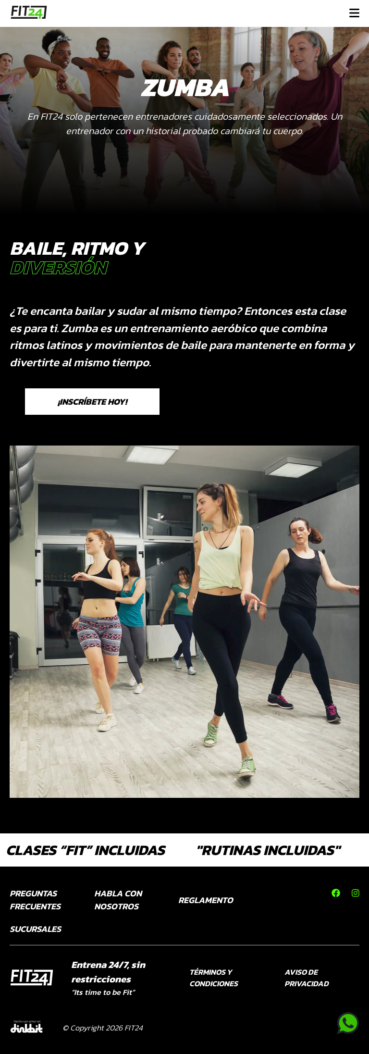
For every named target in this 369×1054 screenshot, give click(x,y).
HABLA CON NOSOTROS (118, 900)
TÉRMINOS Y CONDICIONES (213, 977)
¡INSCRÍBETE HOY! (92, 401)
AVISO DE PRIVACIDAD (306, 977)
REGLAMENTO (205, 899)
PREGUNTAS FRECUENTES (35, 900)
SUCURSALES (35, 928)
